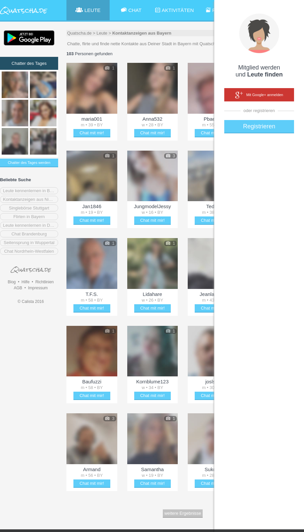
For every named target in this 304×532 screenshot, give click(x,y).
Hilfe (26, 282)
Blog (12, 282)
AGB (18, 288)
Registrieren (259, 126)
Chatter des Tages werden (29, 163)
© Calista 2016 (31, 301)
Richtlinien (44, 282)
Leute (102, 33)
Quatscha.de (79, 33)
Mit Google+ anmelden (259, 95)
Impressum (38, 288)
